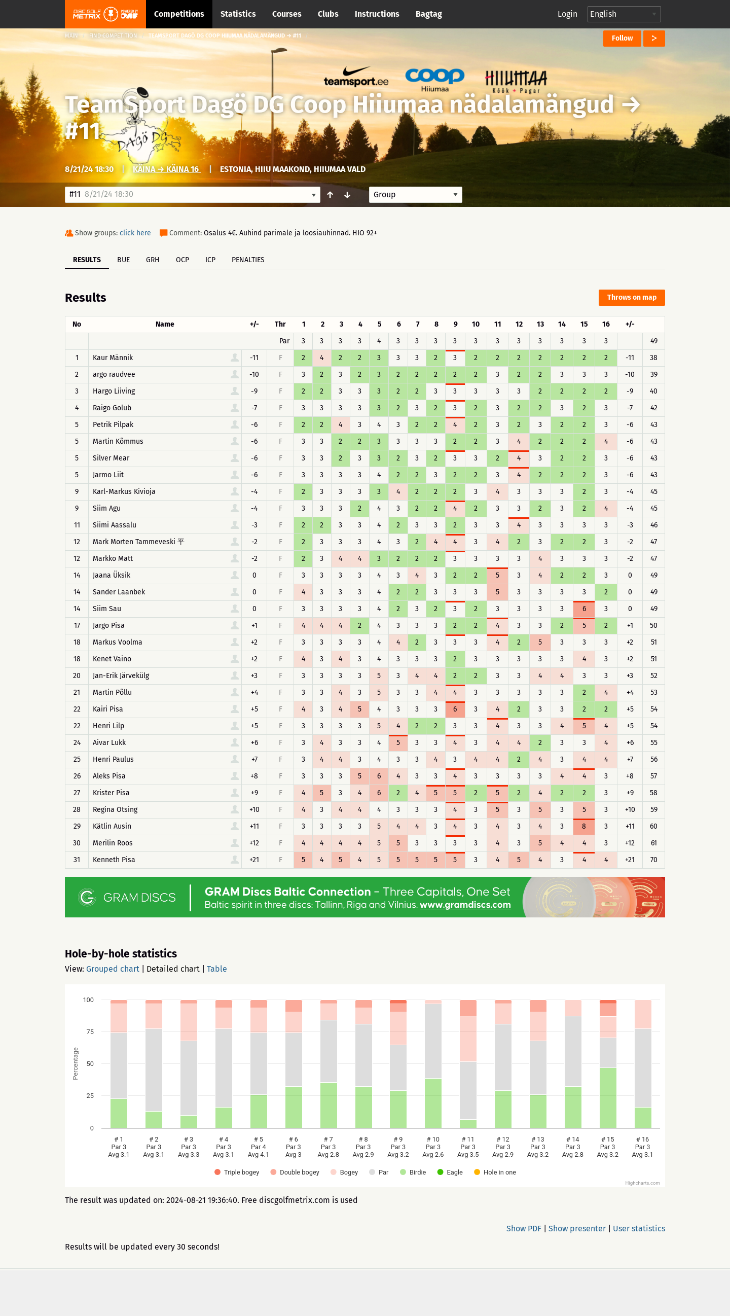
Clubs (328, 14)
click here (135, 233)
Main (71, 35)
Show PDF (523, 1228)
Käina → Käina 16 (167, 169)
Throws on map (631, 297)
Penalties (248, 260)
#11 (82, 131)
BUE (123, 260)
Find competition (113, 35)
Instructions (377, 14)
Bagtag (429, 14)
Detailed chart (173, 969)
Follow (622, 38)
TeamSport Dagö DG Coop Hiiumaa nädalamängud (342, 104)
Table (217, 969)
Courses (287, 14)
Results (87, 260)
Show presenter (577, 1228)
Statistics (238, 14)
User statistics (639, 1228)
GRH (153, 260)
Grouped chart (112, 969)
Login (567, 14)
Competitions (179, 14)
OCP (182, 260)
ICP (210, 260)
